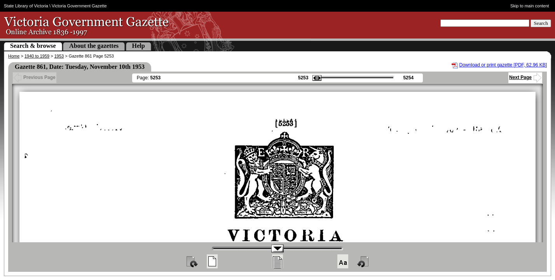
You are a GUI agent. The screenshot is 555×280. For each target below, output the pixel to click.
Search (541, 23)
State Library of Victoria (26, 6)
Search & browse (33, 45)
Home (13, 56)
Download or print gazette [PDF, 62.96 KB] (503, 65)
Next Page (525, 77)
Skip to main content (529, 6)
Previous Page (35, 77)
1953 (59, 56)
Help (138, 45)
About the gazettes (94, 45)
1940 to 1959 (36, 56)
